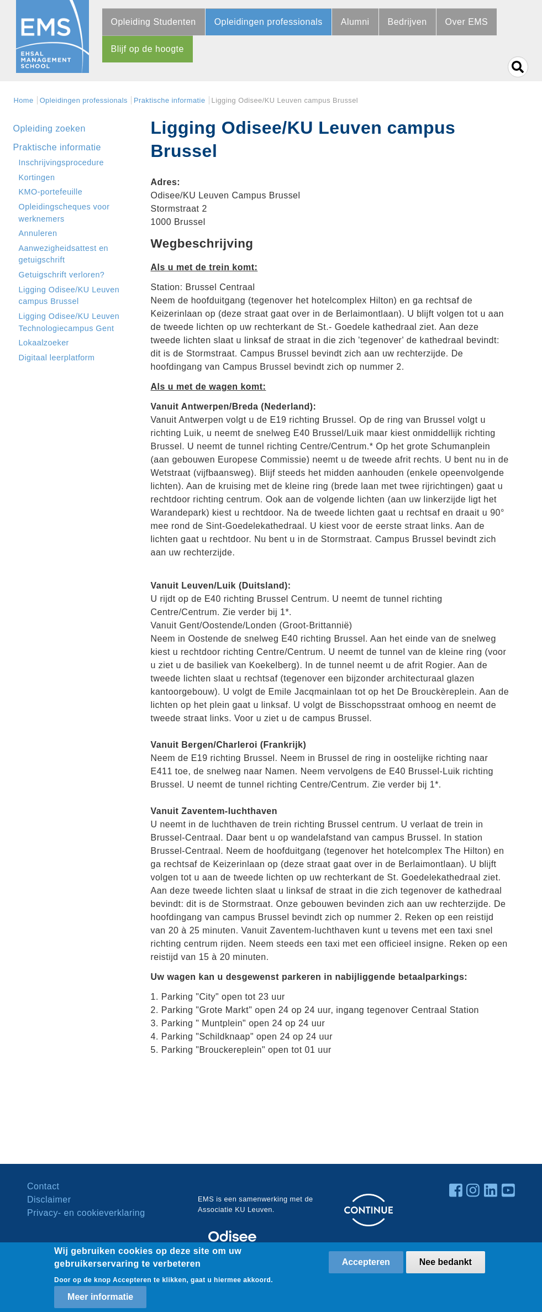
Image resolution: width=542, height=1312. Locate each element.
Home (24, 100)
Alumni (355, 22)
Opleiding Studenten (153, 22)
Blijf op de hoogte (147, 49)
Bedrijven (407, 22)
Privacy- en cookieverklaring (86, 1212)
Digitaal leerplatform (57, 357)
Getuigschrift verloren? (62, 274)
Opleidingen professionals (268, 22)
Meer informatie (100, 1296)
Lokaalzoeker (44, 342)
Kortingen (37, 177)
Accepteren (366, 1262)
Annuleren (38, 233)
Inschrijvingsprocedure (61, 162)
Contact (43, 1186)
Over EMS (466, 22)
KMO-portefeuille (51, 191)
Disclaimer (49, 1199)
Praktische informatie (170, 100)
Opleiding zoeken (49, 128)
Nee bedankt (445, 1262)
